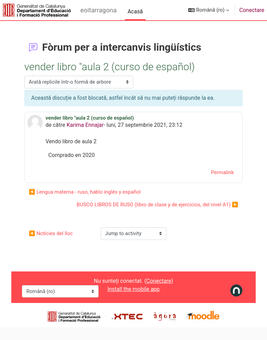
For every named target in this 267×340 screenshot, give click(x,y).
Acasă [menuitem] (135, 11)
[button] (208, 10)
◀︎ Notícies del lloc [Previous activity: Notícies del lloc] (51, 233)
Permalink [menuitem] (222, 172)
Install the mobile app (133, 289)
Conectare (251, 10)
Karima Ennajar (85, 125)
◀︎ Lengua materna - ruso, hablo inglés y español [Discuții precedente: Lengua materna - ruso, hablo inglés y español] (85, 192)
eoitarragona (98, 10)
